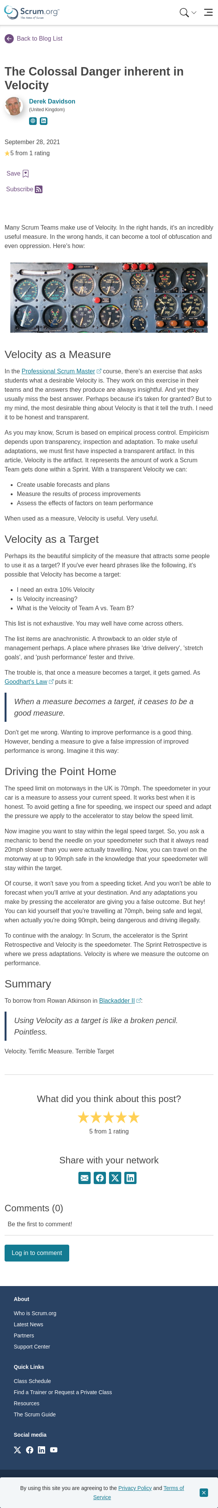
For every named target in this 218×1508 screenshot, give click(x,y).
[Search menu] (188, 12)
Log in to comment (37, 1253)
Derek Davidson (52, 101)
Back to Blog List (33, 38)
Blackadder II (117, 1000)
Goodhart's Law (26, 681)
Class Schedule (32, 1381)
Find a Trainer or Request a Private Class (63, 1392)
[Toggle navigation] (208, 12)
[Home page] (31, 12)
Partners (24, 1335)
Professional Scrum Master (58, 371)
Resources (26, 1403)
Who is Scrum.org (35, 1313)
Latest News (28, 1324)
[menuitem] (187, 12)
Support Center (32, 1347)
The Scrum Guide (35, 1414)
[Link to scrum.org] (17, 1449)
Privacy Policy (135, 1488)
